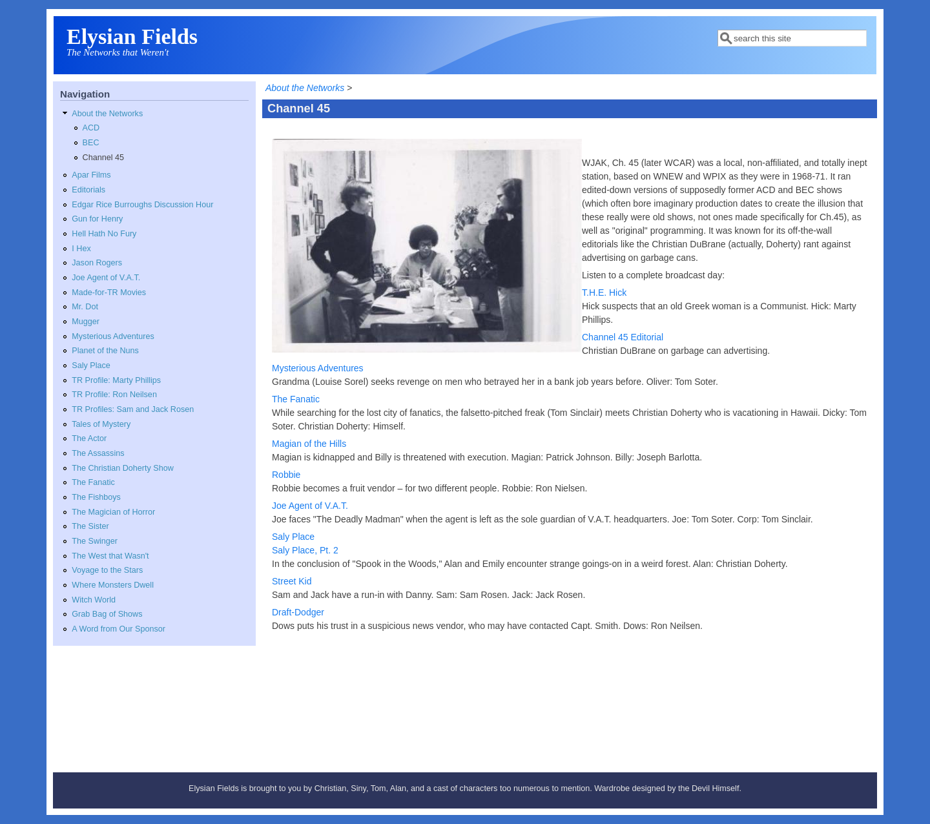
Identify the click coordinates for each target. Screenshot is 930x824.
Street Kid (291, 581)
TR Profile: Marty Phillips (116, 380)
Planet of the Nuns (105, 350)
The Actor (89, 438)
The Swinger (95, 541)
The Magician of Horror (113, 512)
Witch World (94, 599)
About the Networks (107, 113)
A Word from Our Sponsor (118, 628)
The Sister (90, 526)
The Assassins (98, 453)
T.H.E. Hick (604, 292)
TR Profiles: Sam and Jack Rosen (133, 409)
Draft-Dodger (298, 612)
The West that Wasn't (110, 556)
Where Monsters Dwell (113, 585)
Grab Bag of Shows (107, 614)
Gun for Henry (97, 218)
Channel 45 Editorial (622, 337)
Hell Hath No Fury (104, 233)
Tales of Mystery (101, 424)
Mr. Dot (85, 306)
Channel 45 (103, 157)
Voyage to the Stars (107, 570)
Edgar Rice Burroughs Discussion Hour (142, 204)
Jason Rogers (97, 262)
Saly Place (91, 365)
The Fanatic (93, 482)
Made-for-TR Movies (109, 292)
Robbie (286, 474)
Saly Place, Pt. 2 (305, 550)
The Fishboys (96, 497)
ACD (91, 127)
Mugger (85, 321)
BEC (91, 142)
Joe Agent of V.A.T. (106, 277)
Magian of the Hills (309, 443)
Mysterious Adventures (113, 336)
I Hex (81, 248)
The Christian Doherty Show (123, 468)
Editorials (88, 189)
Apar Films (91, 175)
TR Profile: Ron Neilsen (114, 394)
